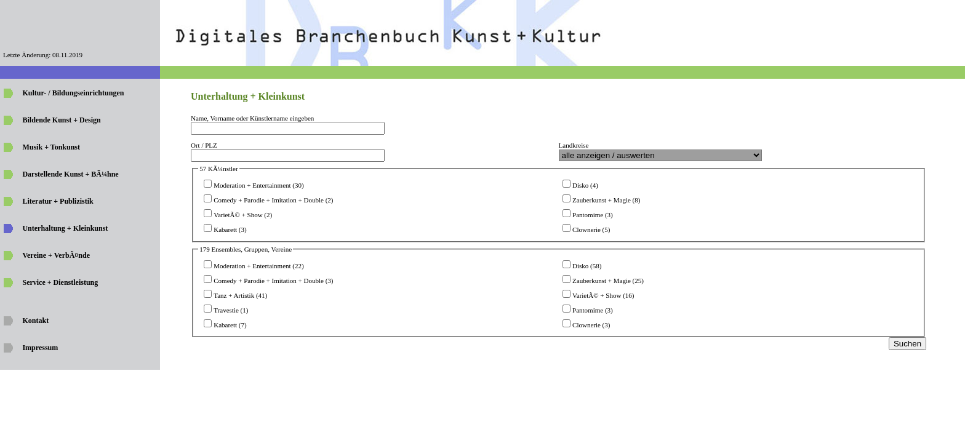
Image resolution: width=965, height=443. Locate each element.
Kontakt (35, 320)
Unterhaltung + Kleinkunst (65, 228)
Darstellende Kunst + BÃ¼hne (70, 174)
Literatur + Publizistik (57, 201)
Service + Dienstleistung (60, 282)
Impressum (40, 347)
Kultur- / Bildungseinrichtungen (73, 93)
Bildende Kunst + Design (61, 120)
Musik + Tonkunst (51, 147)
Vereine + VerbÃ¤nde (56, 255)
